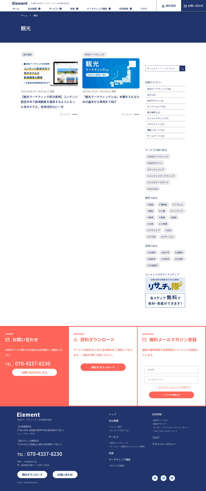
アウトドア (154, 230)
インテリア (177, 210)
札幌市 (152, 252)
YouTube (153, 188)
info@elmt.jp (30, 461)
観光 (151, 210)
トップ (112, 414)
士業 (163, 210)
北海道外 (153, 265)
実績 (72, 8)
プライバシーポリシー (169, 387)
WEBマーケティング (94, 54)
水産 (151, 223)
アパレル (178, 204)
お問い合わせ (195, 5)
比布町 (180, 258)
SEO (149, 94)
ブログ (143, 8)
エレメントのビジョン (120, 430)
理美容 (164, 204)
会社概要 (32, 8)
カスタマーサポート (158, 182)
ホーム (15, 8)
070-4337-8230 (27, 363)
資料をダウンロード (103, 367)
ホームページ (153, 135)
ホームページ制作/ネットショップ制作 (127, 446)
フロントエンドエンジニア (165, 431)
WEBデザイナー (160, 423)
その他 (152, 236)
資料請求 (171, 5)
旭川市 (166, 252)
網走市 (152, 258)
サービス (53, 8)
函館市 (180, 252)
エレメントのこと (155, 118)
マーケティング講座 (97, 8)
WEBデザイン (153, 100)
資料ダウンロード (32, 474)
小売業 (164, 223)
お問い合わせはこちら (35, 372)
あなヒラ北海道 (117, 465)
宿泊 (169, 230)
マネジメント (153, 124)
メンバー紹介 (116, 426)
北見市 (166, 258)
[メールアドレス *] (171, 379)
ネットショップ (154, 106)
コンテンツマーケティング (162, 175)
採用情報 (123, 8)
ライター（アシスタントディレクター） (171, 427)
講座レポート (153, 129)
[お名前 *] (171, 369)
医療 (163, 217)
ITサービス (168, 236)
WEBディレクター (161, 420)
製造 (174, 217)
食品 (151, 204)
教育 (151, 217)
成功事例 (27, 54)
